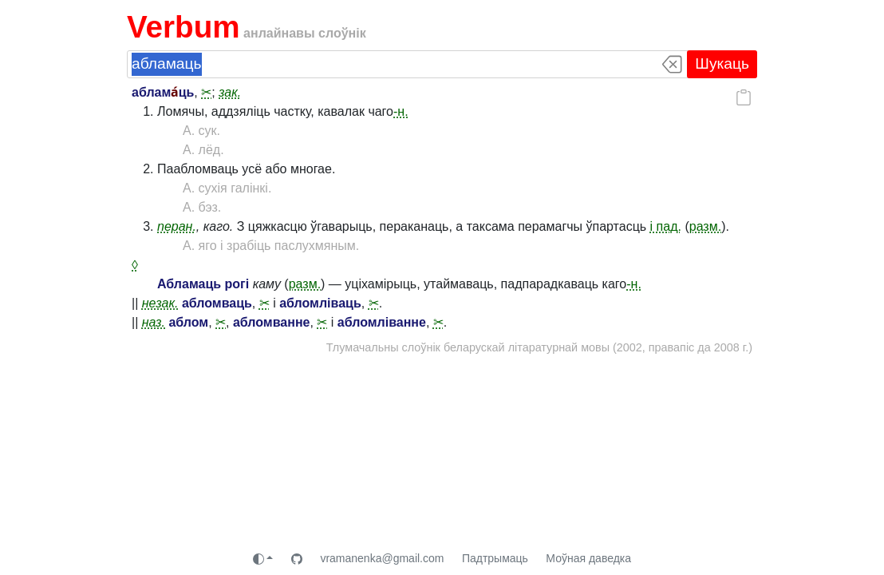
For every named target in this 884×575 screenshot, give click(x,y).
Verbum (183, 27)
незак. (160, 303)
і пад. (665, 226)
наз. (153, 322)
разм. (705, 226)
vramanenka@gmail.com (382, 558)
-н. (400, 111)
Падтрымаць (495, 558)
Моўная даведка (588, 558)
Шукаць (722, 63)
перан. (176, 226)
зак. (230, 92)
